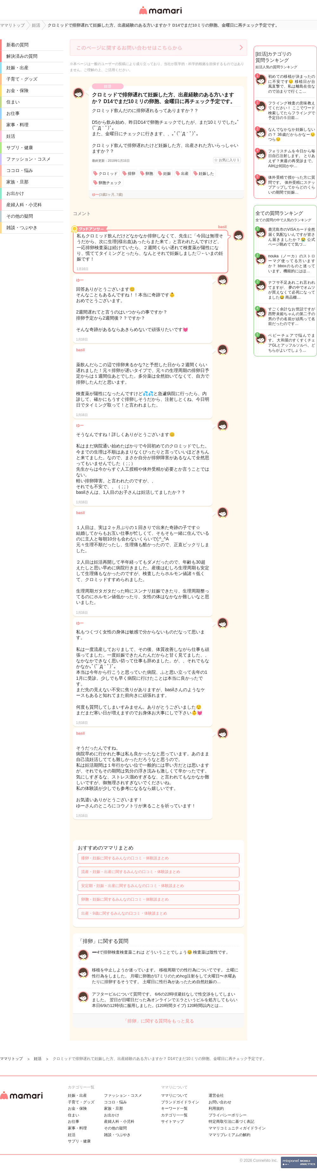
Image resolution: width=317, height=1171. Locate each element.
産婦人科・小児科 (24, 204)
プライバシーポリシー (228, 1115)
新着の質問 (17, 44)
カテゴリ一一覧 (174, 1115)
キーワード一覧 (174, 1108)
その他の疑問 (19, 216)
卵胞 (149, 173)
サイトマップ (172, 1121)
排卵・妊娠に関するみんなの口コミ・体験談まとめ (125, 858)
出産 (185, 173)
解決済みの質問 (21, 56)
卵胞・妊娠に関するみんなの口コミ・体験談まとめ (125, 899)
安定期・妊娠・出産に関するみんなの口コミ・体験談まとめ (132, 885)
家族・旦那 (17, 181)
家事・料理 (17, 124)
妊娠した (206, 173)
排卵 (131, 173)
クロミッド (108, 173)
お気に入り (229, 160)
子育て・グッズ (21, 79)
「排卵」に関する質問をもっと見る (158, 1020)
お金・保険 (17, 90)
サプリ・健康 (19, 147)
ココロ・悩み (19, 170)
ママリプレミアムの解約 (229, 1135)
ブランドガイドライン (180, 1102)
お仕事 (13, 113)
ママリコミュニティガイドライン (237, 1128)
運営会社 (216, 1095)
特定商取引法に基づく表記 (231, 1121)
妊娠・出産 (17, 67)
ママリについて (174, 1095)
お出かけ (15, 193)
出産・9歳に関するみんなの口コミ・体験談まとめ (124, 913)
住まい (13, 101)
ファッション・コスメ (28, 159)
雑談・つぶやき (21, 227)
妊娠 (167, 173)
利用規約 (216, 1108)
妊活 (10, 136)
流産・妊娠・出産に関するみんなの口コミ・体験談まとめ (130, 872)
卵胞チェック (110, 183)
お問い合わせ (220, 1102)
